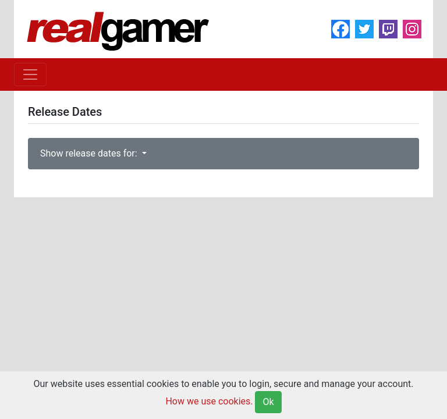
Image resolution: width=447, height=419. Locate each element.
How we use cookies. (209, 401)
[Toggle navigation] (30, 74)
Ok (268, 401)
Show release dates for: (90, 153)
